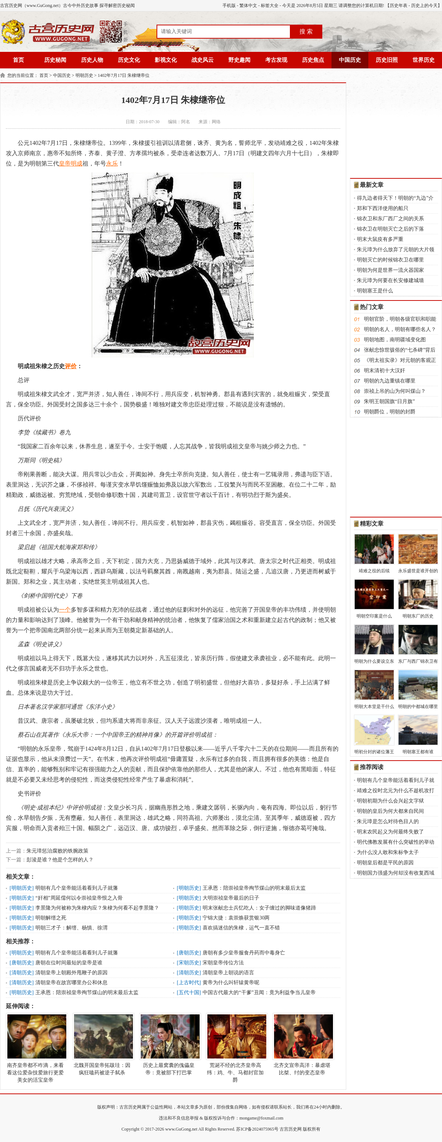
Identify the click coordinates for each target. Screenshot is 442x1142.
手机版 (229, 5)
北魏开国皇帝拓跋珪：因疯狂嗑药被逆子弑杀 (102, 1044)
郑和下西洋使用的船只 (382, 208)
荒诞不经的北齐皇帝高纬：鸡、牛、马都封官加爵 (235, 1048)
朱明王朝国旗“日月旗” (389, 401)
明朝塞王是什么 (375, 290)
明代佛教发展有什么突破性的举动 (395, 842)
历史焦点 (313, 60)
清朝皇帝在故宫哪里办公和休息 (71, 982)
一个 (65, 609)
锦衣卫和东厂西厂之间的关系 (390, 218)
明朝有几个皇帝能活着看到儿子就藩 (76, 888)
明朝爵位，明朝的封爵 (389, 412)
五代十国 (189, 992)
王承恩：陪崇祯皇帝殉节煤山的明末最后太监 (254, 888)
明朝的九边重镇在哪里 (389, 381)
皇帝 (65, 163)
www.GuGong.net (181, 1129)
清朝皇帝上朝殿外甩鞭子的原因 (71, 972)
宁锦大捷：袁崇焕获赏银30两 (236, 918)
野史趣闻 (239, 60)
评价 (71, 366)
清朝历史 (21, 972)
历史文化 (129, 60)
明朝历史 (84, 75)
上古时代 (189, 982)
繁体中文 (248, 5)
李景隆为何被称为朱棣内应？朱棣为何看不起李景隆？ (97, 908)
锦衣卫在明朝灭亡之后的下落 (390, 229)
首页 (18, 60)
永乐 (112, 163)
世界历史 (424, 60)
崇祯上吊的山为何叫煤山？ (395, 391)
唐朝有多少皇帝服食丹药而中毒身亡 (244, 953)
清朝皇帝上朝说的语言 (228, 972)
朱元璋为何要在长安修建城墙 (390, 280)
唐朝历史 (189, 953)
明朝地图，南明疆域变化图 (395, 339)
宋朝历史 (189, 962)
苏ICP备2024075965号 (257, 1129)
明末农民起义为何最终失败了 (390, 832)
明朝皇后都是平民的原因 (385, 862)
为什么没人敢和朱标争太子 (388, 852)
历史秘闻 (55, 60)
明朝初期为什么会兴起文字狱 (390, 801)
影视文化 (166, 60)
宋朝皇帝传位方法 (223, 962)
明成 (77, 163)
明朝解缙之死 (50, 918)
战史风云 (203, 60)
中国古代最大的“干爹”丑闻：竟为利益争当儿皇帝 (259, 992)
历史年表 (398, 5)
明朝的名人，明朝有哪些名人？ (400, 329)
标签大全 (269, 5)
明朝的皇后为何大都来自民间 (390, 811)
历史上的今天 (424, 5)
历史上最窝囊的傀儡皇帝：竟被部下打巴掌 (168, 1044)
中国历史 (350, 60)
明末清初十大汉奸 (384, 370)
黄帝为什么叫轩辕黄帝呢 (231, 982)
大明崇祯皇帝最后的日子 (231, 898)
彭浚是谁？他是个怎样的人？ (60, 859)
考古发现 (276, 60)
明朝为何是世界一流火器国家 (390, 270)
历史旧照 (387, 60)
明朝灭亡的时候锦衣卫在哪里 (390, 260)
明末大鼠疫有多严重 (380, 239)
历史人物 (92, 60)
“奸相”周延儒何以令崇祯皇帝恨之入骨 (78, 898)
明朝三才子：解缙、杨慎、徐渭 (71, 928)
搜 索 (306, 31)
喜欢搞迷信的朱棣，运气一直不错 (241, 928)
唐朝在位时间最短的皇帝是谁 (68, 962)
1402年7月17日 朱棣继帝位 (124, 75)
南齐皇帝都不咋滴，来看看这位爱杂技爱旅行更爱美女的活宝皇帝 (35, 1048)
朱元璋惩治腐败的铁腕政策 (57, 851)
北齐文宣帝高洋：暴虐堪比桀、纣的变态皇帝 (302, 1044)
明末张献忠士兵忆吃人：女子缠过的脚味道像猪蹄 (259, 908)
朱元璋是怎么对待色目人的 (388, 821)
